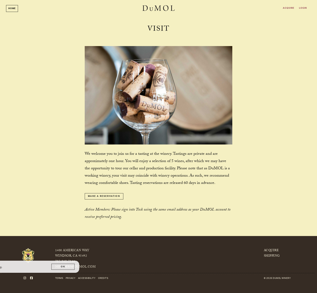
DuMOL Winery (158, 8)
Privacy (71, 278)
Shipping (272, 256)
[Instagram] (24, 278)
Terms (59, 278)
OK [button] (63, 267)
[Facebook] (31, 278)
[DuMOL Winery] (28, 255)
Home (12, 8)
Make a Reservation (104, 196)
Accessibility (87, 278)
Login (303, 8)
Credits (103, 278)
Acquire (288, 8)
